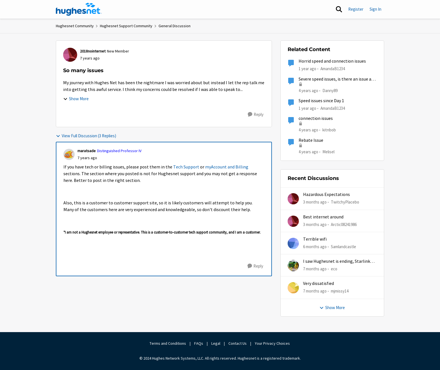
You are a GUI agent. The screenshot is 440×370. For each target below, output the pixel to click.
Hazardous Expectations (326, 194)
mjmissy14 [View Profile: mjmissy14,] (340, 291)
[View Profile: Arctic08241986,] (293, 221)
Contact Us (237, 343)
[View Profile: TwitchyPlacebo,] (293, 198)
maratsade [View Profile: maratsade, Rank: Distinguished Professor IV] (86, 150)
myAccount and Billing (226, 167)
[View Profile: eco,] (293, 265)
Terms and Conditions (168, 343)
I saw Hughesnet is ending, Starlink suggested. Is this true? (336, 261)
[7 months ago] (315, 269)
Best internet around (323, 217)
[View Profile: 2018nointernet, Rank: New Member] (70, 55)
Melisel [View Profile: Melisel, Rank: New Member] (328, 151)
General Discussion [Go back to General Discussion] (175, 25)
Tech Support (186, 167)
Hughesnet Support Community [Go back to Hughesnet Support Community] (126, 25)
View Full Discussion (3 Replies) (86, 135)
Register (355, 9)
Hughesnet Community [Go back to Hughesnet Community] (75, 25)
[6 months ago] (315, 247)
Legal (215, 343)
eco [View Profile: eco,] (334, 268)
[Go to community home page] (79, 9)
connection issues (316, 118)
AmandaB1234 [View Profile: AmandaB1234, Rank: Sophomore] (332, 68)
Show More (76, 98)
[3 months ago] (315, 202)
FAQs (198, 343)
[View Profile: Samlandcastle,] (293, 243)
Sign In (375, 9)
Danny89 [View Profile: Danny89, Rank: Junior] (330, 90)
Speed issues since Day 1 (321, 101)
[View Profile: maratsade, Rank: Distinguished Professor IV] (69, 154)
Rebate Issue (311, 140)
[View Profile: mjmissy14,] (293, 287)
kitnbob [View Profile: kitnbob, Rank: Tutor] (329, 130)
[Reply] (256, 114)
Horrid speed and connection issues (332, 61)
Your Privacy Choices (273, 343)
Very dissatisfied (318, 283)
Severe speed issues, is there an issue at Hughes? (336, 79)
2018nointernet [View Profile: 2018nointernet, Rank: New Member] (93, 51)
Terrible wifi (315, 239)
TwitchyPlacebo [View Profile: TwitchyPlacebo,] (345, 202)
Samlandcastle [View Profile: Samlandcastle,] (343, 246)
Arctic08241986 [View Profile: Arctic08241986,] (344, 224)
